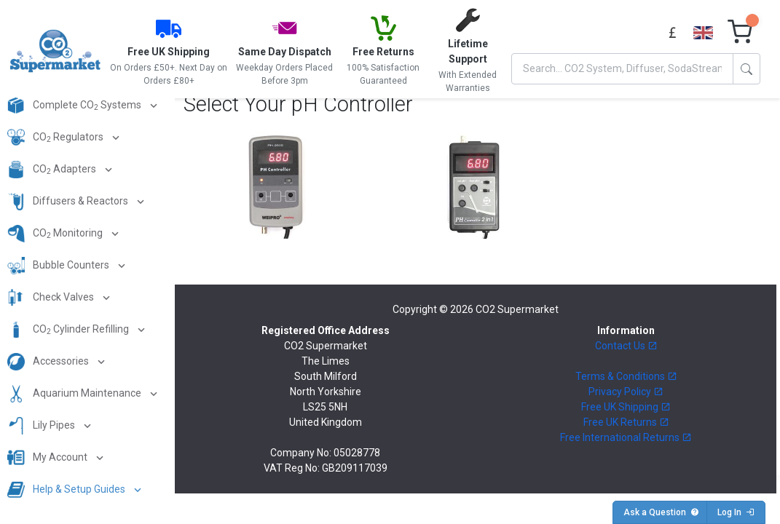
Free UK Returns (626, 422)
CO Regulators (56, 137)
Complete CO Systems (75, 105)
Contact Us (626, 346)
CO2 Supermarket (517, 309)
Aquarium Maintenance (75, 393)
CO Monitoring (56, 233)
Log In (736, 512)
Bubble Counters (59, 265)
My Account (48, 458)
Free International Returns (626, 437)
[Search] (622, 68)
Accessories (49, 361)
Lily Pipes (42, 425)
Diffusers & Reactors (68, 201)
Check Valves (51, 297)
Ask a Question (661, 512)
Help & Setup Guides (67, 490)
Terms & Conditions (626, 376)
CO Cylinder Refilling (69, 329)
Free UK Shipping (626, 407)
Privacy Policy (625, 391)
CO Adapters (52, 169)
